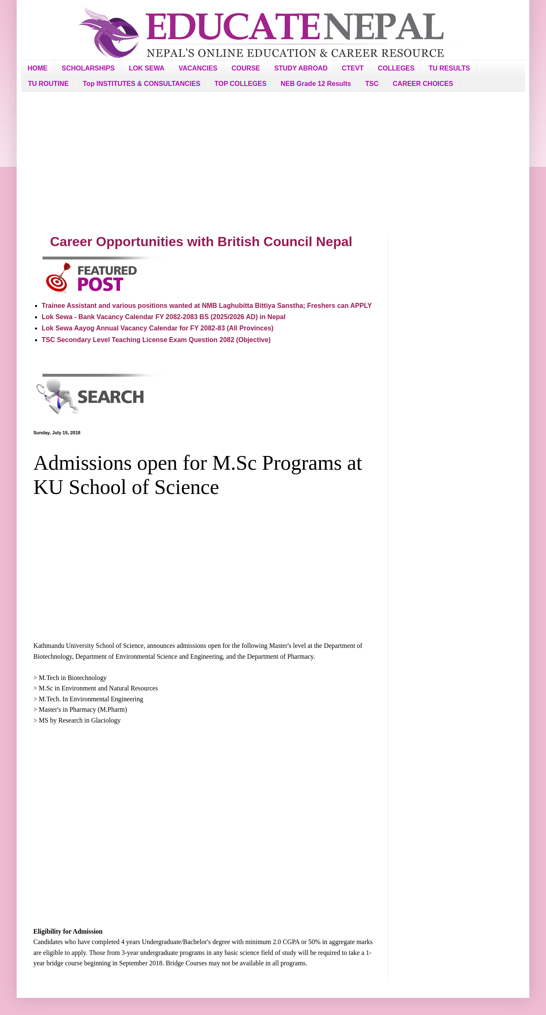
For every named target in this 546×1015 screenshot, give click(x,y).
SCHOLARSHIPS (88, 68)
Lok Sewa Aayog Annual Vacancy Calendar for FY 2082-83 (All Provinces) (157, 328)
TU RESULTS (449, 68)
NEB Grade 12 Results (316, 83)
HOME (38, 68)
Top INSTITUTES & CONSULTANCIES (141, 83)
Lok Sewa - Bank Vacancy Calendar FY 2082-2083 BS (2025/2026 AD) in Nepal (164, 316)
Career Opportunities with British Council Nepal (201, 241)
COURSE (246, 68)
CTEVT (352, 68)
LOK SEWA (146, 68)
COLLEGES (396, 68)
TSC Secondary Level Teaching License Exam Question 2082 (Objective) (156, 339)
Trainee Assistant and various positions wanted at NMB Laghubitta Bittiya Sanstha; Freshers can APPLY (207, 305)
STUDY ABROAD (301, 68)
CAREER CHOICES (423, 83)
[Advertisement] (273, 162)
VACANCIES (197, 68)
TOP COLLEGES (241, 83)
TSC (371, 83)
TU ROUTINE (48, 83)
